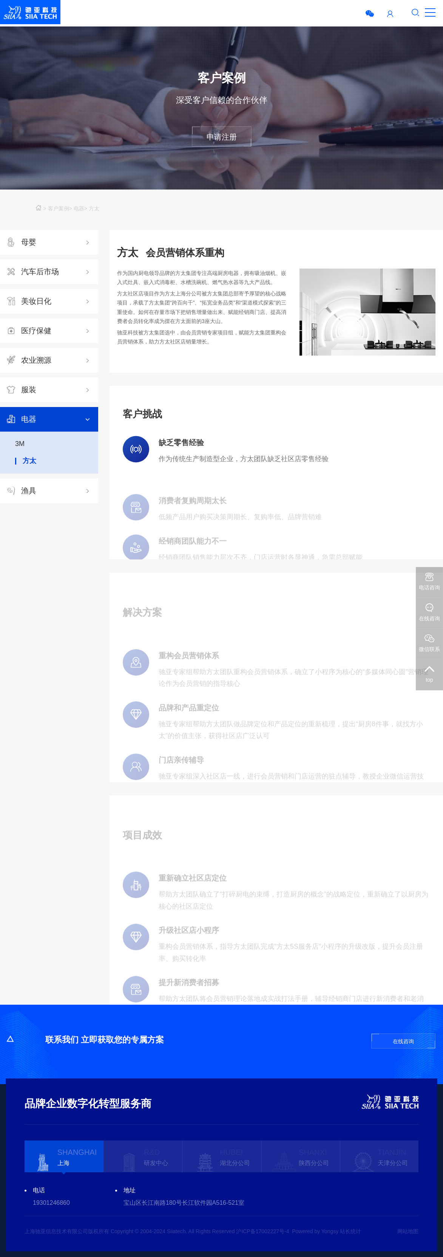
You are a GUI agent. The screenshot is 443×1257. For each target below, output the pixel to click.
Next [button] (414, 1196)
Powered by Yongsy (315, 1231)
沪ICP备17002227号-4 (262, 1231)
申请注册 (222, 137)
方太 (94, 208)
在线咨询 (403, 1041)
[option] (64, 1156)
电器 (79, 208)
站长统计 (350, 1231)
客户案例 (58, 208)
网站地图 (407, 1231)
